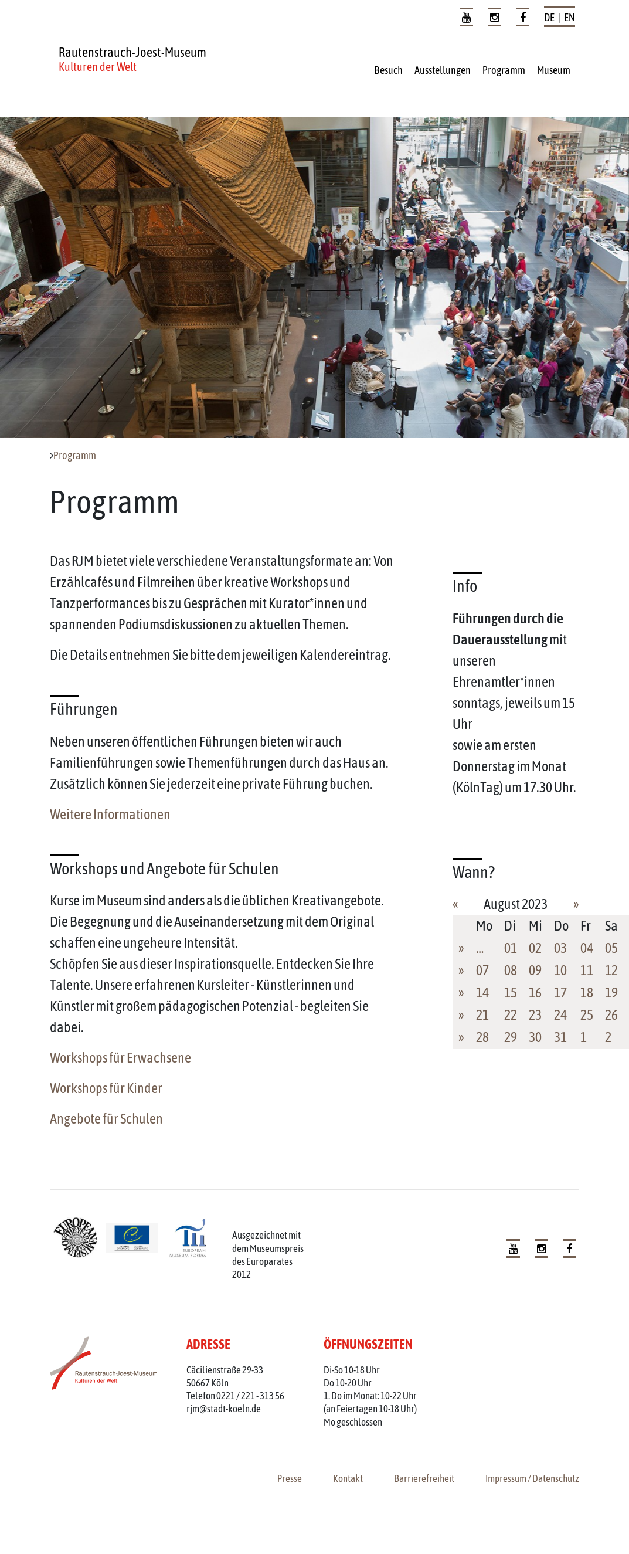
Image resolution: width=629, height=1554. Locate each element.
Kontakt (348, 1478)
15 (510, 992)
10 (560, 970)
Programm (503, 70)
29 (510, 1037)
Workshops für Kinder (106, 1088)
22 (510, 1015)
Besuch (388, 70)
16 (535, 992)
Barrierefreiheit (424, 1478)
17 (560, 992)
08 (510, 970)
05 (611, 948)
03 (560, 948)
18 (586, 992)
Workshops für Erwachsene (120, 1058)
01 (510, 948)
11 (586, 970)
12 (611, 970)
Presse (289, 1478)
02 (535, 948)
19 (611, 992)
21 (482, 1015)
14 (482, 992)
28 (482, 1037)
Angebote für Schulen (106, 1119)
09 (535, 970)
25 (586, 1015)
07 (482, 970)
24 (560, 1015)
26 (611, 1015)
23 (535, 1015)
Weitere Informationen (110, 814)
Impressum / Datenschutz (532, 1478)
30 (535, 1037)
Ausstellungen (442, 70)
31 (560, 1037)
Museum (553, 70)
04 (586, 948)
